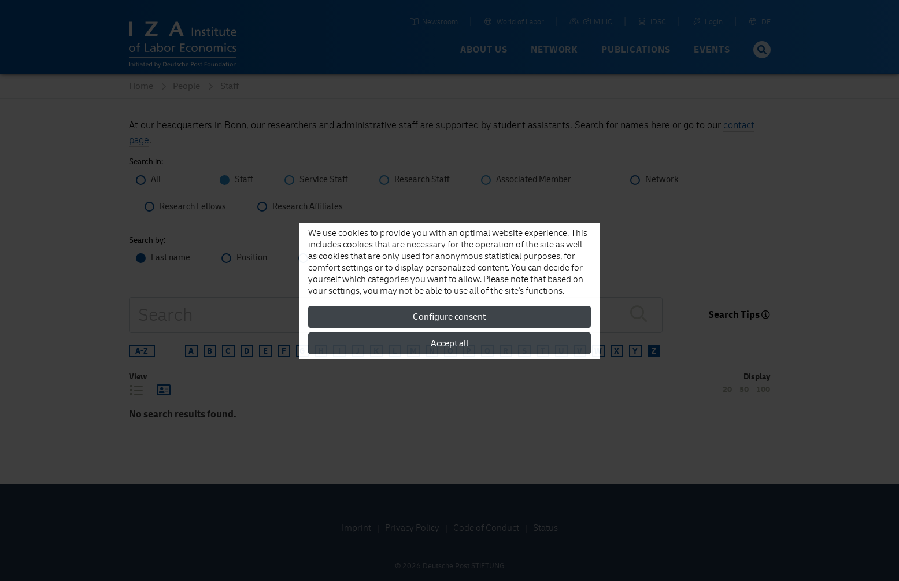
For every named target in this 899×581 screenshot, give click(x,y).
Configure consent (449, 317)
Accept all (449, 343)
